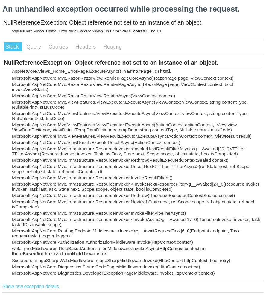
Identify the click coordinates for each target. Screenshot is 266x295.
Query (34, 47)
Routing (112, 47)
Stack (12, 47)
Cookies (58, 47)
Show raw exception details (30, 286)
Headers (86, 47)
